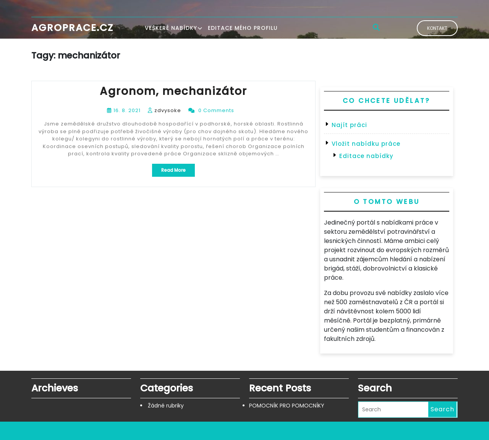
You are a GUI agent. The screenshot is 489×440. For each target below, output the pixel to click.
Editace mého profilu (243, 28)
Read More (178, 171)
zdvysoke (167, 110)
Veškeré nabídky (171, 28)
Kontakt (437, 28)
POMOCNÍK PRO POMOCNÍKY (286, 405)
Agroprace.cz (72, 27)
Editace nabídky (366, 156)
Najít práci (349, 125)
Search (442, 409)
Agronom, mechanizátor (173, 91)
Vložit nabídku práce (366, 144)
